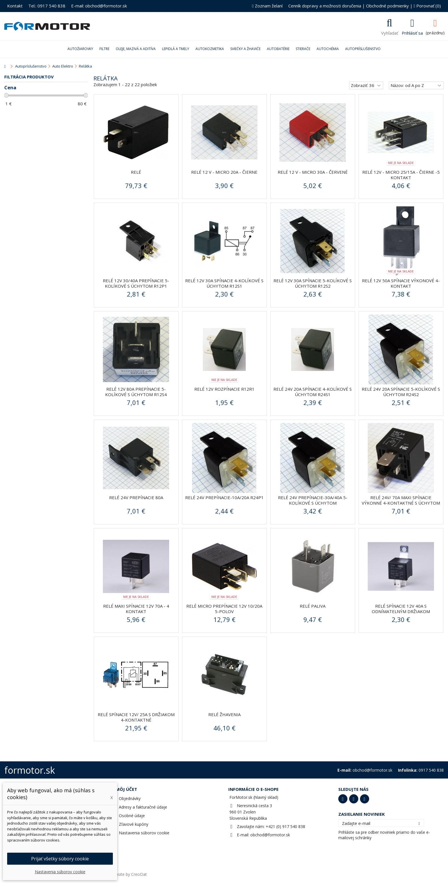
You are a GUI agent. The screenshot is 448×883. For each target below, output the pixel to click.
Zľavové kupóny (133, 824)
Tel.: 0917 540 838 (46, 6)
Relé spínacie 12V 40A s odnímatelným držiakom (401, 608)
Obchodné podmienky (387, 6)
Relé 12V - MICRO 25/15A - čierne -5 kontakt (401, 174)
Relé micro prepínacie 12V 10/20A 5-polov (224, 608)
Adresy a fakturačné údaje (143, 807)
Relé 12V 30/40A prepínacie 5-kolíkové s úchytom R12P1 (136, 283)
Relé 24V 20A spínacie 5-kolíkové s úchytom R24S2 (401, 391)
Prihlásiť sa (412, 32)
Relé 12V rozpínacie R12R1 (224, 389)
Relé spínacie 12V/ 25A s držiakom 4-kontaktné (136, 717)
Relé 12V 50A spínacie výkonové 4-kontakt (401, 283)
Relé (136, 172)
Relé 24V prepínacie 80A (136, 497)
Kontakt (15, 6)
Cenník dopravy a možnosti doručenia (324, 6)
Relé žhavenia (224, 714)
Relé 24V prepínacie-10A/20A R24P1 (224, 497)
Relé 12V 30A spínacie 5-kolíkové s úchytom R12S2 (312, 283)
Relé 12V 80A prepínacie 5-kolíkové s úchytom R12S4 (136, 391)
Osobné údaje (132, 815)
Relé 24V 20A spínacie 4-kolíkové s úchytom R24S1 (312, 391)
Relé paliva (312, 606)
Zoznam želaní (267, 6)
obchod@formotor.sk (270, 834)
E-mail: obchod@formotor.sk (99, 6)
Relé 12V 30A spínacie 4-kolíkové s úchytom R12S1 (224, 283)
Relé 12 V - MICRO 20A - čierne (224, 172)
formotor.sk (29, 770)
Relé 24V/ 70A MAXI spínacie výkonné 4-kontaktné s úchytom (401, 500)
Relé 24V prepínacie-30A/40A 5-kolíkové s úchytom (312, 500)
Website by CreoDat (128, 874)
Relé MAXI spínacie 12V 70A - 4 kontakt (136, 608)
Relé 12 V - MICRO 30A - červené (313, 172)
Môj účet (126, 789)
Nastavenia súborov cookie (144, 832)
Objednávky (130, 798)
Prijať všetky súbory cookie (60, 859)
